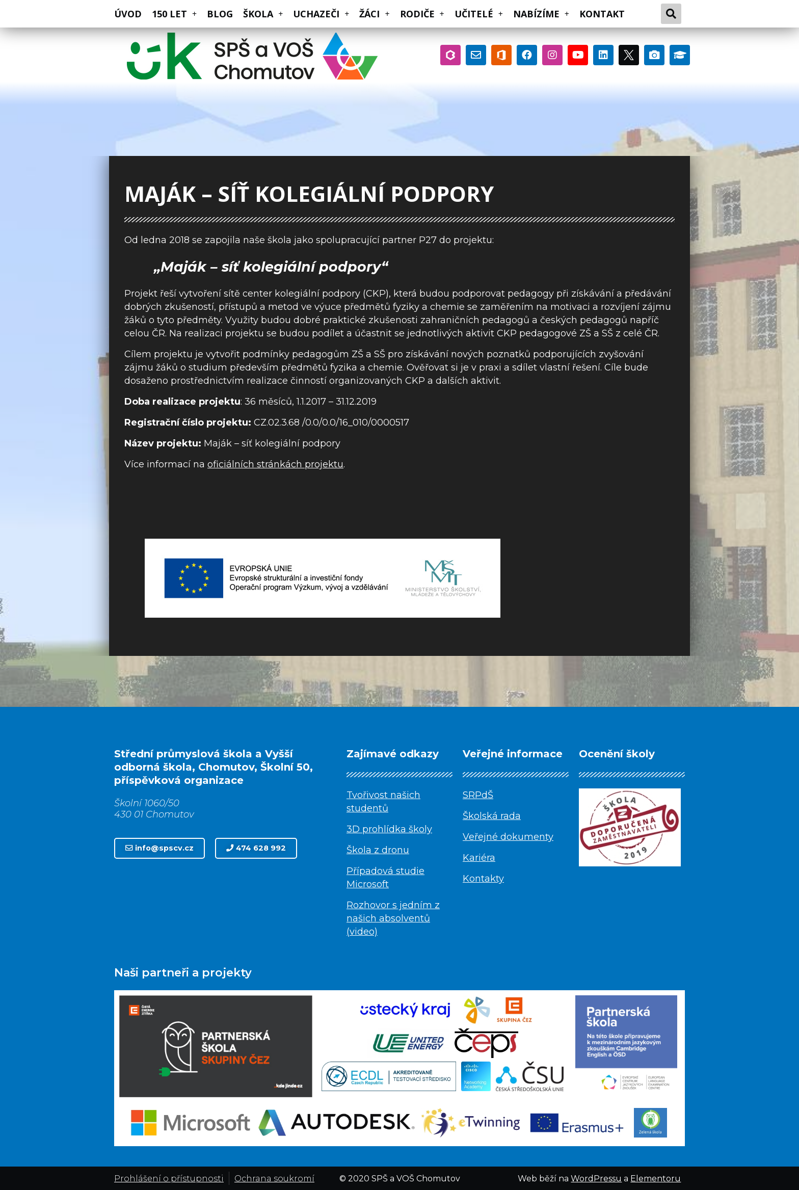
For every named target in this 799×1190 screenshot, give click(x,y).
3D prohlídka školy (389, 829)
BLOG (220, 14)
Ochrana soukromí (274, 1178)
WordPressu (596, 1178)
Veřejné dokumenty (508, 836)
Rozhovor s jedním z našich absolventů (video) (393, 918)
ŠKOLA (263, 14)
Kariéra (479, 857)
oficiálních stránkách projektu (275, 464)
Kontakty (483, 878)
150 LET (174, 14)
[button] (159, 848)
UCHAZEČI (321, 14)
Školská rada (492, 816)
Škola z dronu (378, 850)
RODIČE (422, 14)
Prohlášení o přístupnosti (169, 1178)
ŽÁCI (374, 14)
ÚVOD (128, 14)
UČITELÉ (479, 14)
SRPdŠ (478, 795)
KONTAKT (602, 14)
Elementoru (655, 1178)
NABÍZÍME (541, 14)
